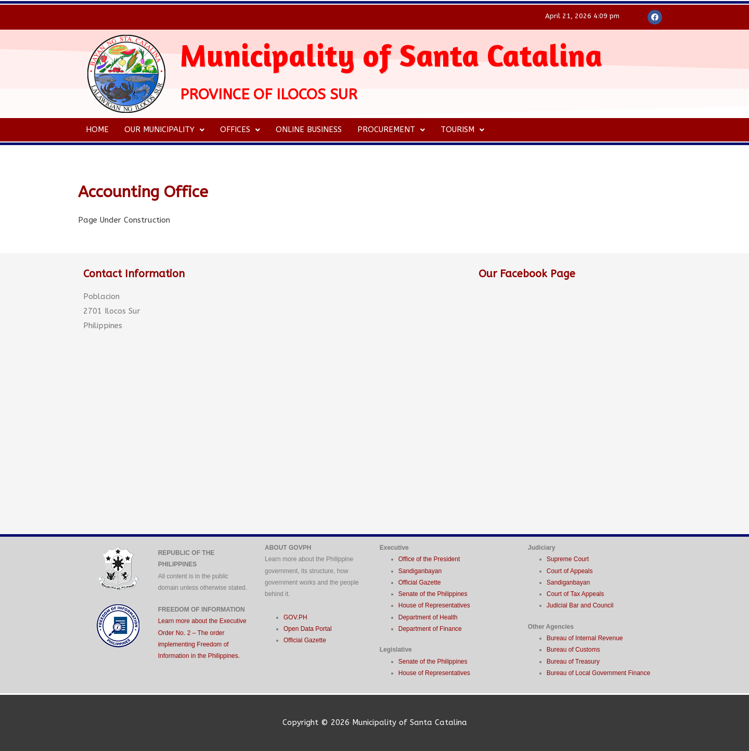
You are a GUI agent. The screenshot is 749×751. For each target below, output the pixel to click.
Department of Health (428, 617)
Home (97, 129)
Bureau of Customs (573, 649)
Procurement (391, 129)
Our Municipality (164, 129)
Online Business (309, 129)
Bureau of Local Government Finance (598, 673)
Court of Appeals (570, 571)
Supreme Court (568, 559)
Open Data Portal (307, 628)
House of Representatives (434, 605)
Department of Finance (430, 628)
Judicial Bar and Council (580, 605)
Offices (240, 129)
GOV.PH (295, 617)
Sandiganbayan (420, 571)
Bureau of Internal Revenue (585, 638)
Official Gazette (304, 640)
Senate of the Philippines (433, 594)
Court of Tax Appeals (575, 594)
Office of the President (429, 559)
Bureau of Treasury (573, 661)
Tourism (462, 129)
